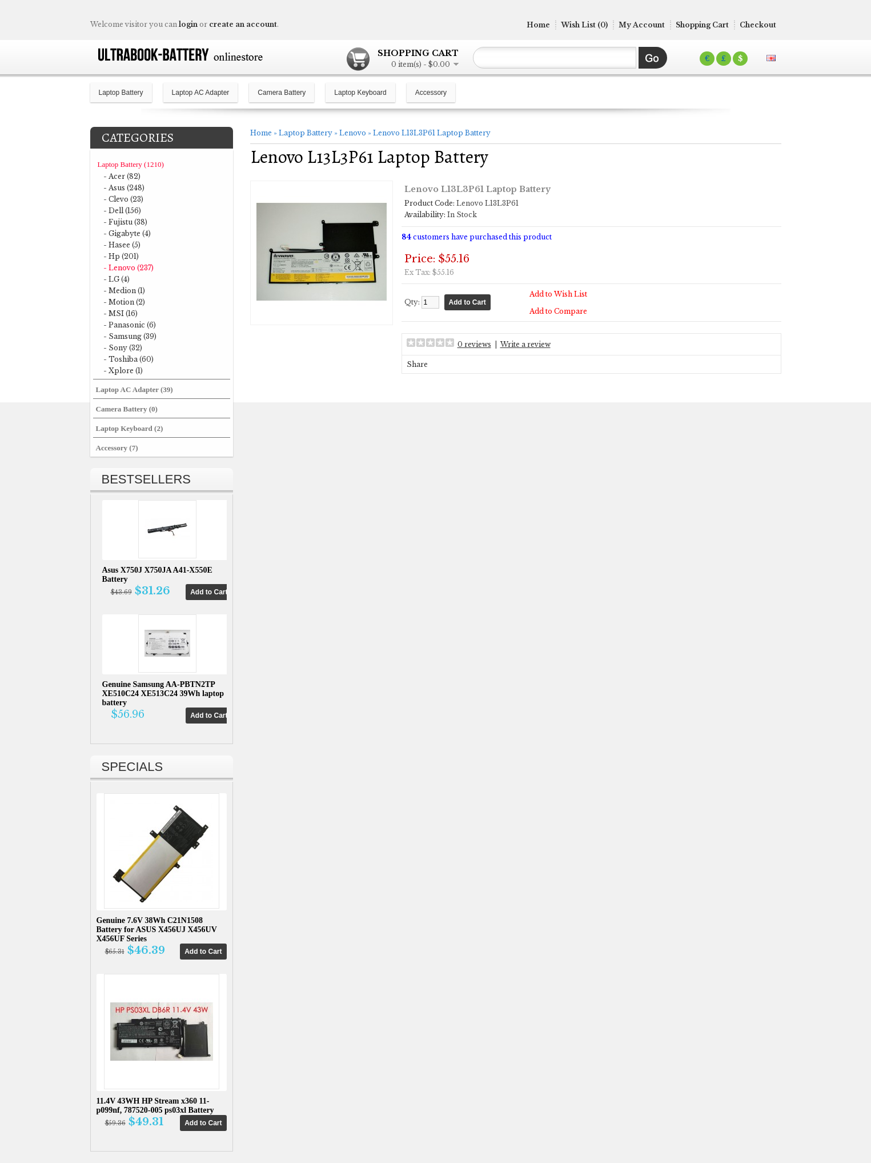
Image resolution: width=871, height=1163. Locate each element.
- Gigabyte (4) (127, 233)
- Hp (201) (121, 256)
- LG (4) (116, 279)
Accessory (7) (117, 447)
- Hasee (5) (122, 245)
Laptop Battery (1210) (131, 164)
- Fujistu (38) (125, 222)
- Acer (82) (122, 176)
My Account (642, 25)
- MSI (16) (120, 313)
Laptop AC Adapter (201, 93)
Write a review (525, 344)
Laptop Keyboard (360, 93)
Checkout (758, 25)
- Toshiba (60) (128, 359)
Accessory (431, 93)
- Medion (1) (124, 290)
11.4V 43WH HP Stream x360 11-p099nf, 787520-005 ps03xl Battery (155, 1105)
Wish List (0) (584, 25)
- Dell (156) (122, 210)
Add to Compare (558, 311)
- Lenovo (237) (128, 267)
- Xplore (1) (123, 370)
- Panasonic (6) (129, 325)
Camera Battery (282, 93)
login (188, 24)
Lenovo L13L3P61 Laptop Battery (432, 133)
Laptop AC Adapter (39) (134, 389)
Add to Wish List (558, 294)
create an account (243, 24)
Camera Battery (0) (127, 409)
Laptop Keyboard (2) (129, 428)
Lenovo (352, 133)
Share (417, 364)
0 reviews (474, 344)
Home (538, 25)
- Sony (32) (122, 347)
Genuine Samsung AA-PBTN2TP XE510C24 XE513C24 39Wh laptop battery (163, 693)
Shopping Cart (702, 25)
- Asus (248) (124, 187)
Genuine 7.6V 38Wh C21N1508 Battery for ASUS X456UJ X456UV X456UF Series (157, 929)
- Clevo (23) (123, 199)
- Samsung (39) (129, 336)
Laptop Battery (121, 93)
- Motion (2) (124, 302)
